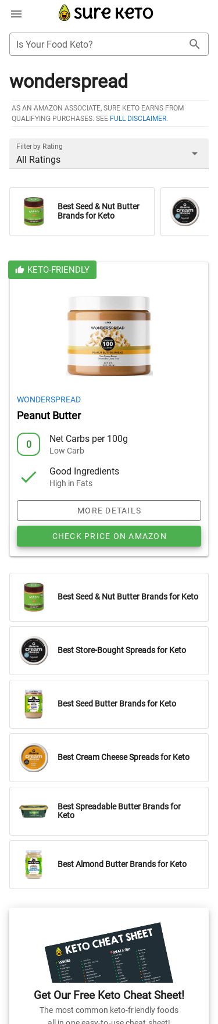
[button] (109, 153)
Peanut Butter (49, 416)
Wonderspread (49, 399)
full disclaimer (138, 119)
